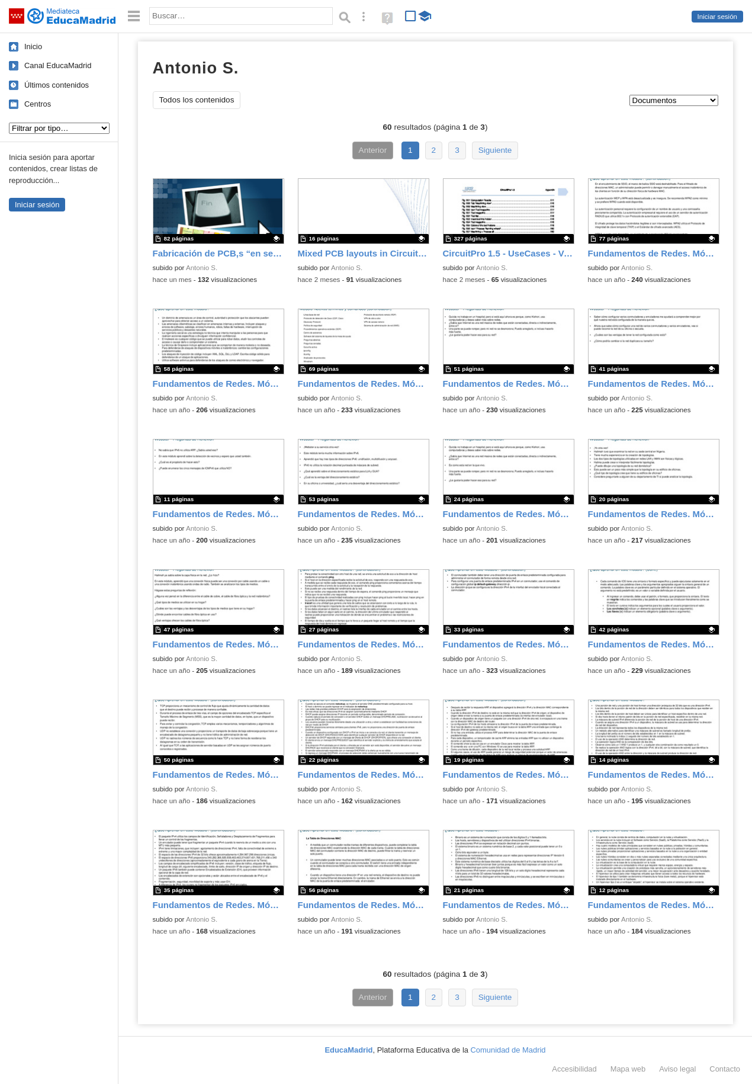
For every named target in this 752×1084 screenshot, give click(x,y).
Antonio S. (201, 267)
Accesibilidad (574, 1068)
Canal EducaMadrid (57, 65)
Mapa (628, 1068)
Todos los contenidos (196, 99)
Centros (37, 104)
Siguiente (495, 150)
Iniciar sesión (717, 16)
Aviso (677, 1068)
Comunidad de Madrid (508, 1049)
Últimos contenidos (56, 85)
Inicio (33, 46)
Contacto (724, 1068)
